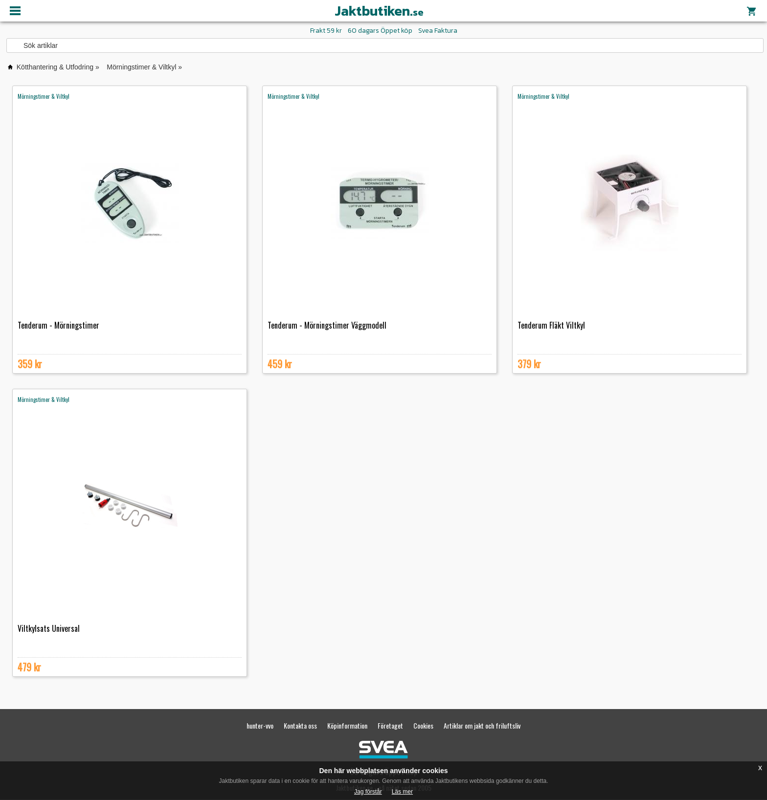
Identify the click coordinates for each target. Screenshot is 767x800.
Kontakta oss (300, 725)
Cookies (423, 725)
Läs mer (402, 791)
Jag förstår (368, 791)
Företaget (390, 725)
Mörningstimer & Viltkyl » (144, 67)
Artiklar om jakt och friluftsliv (482, 725)
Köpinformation (347, 725)
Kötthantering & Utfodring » (58, 67)
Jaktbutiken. (379, 10)
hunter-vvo (260, 725)
